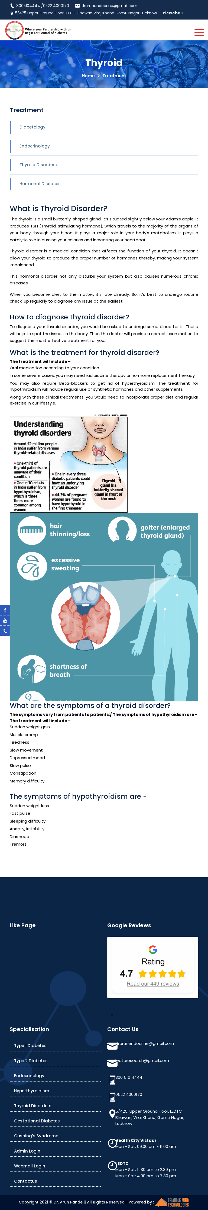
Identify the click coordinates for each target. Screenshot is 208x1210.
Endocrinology (35, 146)
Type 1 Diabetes (30, 1045)
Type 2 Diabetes (31, 1061)
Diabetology (33, 127)
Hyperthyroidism (31, 1091)
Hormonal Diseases (40, 184)
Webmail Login (29, 1166)
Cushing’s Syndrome (36, 1136)
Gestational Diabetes (37, 1121)
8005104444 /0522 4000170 (39, 5)
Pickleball (173, 13)
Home (88, 76)
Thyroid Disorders (38, 165)
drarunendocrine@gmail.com (106, 5)
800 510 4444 (128, 1077)
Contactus (25, 1181)
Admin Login (27, 1151)
